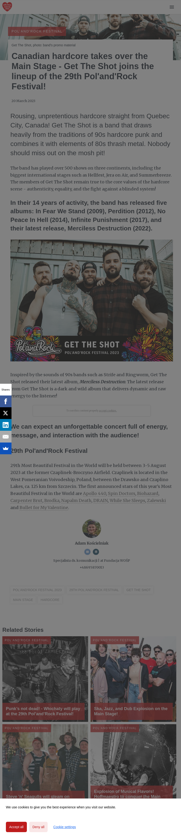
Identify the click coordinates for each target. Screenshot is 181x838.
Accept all (16, 827)
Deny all (39, 827)
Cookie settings (64, 827)
